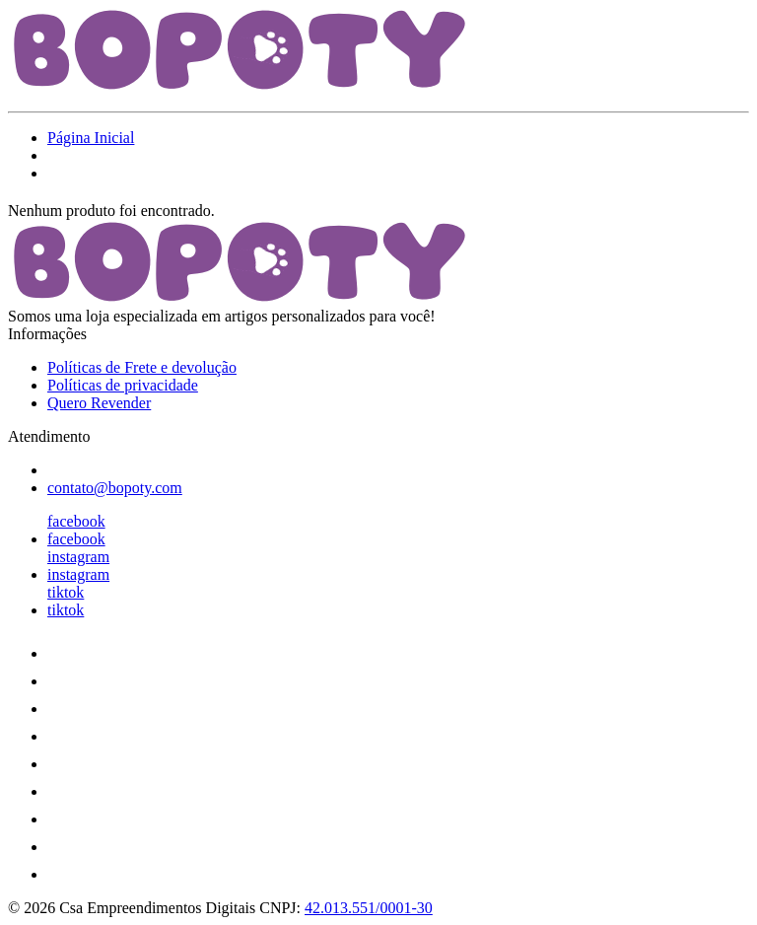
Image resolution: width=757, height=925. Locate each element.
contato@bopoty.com (114, 487)
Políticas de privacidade (122, 385)
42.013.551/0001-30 (369, 907)
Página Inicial (90, 137)
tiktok (65, 592)
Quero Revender (99, 402)
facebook (76, 521)
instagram (78, 556)
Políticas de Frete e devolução (142, 367)
